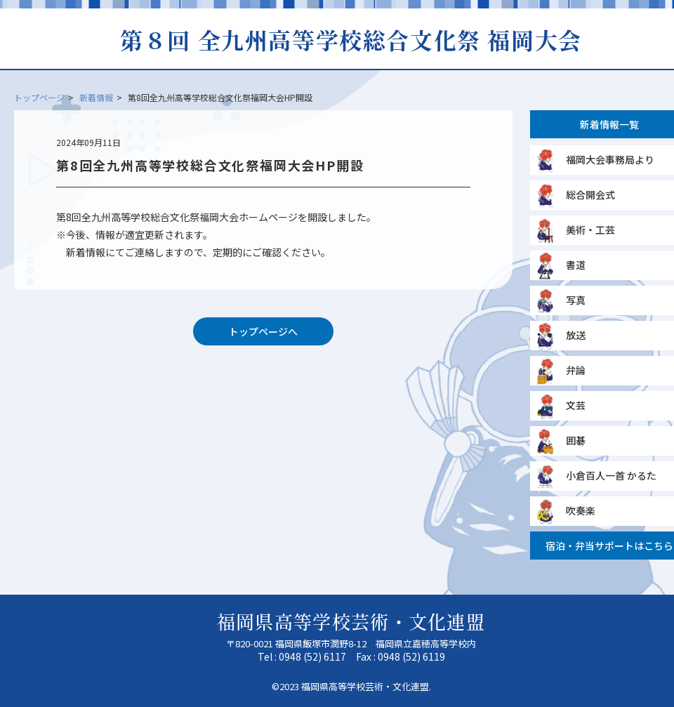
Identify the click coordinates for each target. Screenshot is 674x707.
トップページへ (263, 331)
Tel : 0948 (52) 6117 (302, 656)
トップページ (39, 97)
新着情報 (96, 97)
